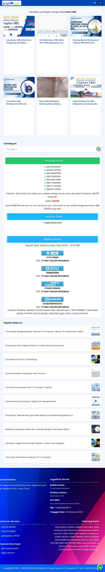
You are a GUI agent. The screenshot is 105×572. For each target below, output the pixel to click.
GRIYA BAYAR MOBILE (36, 568)
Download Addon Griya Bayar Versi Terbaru (25, 373)
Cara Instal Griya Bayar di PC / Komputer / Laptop (28, 387)
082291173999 (52, 189)
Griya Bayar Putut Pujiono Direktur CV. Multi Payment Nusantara (34, 345)
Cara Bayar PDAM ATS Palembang (21, 359)
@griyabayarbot (52, 222)
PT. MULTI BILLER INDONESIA (89, 568)
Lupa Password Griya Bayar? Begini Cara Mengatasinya (30, 401)
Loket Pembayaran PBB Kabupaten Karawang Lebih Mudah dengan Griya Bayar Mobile (85, 102)
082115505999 (52, 183)
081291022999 (52, 167)
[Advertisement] (19, 60)
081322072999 (52, 179)
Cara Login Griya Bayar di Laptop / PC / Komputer (28, 457)
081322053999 (52, 176)
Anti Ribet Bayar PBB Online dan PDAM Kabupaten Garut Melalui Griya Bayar (52, 41)
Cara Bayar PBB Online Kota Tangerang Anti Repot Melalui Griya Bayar (18, 41)
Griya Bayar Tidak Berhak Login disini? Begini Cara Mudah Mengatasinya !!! (39, 415)
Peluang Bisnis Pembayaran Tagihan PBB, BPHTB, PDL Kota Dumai (86, 41)
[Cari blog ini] (50, 149)
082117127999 (52, 186)
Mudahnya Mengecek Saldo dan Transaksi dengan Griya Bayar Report (37, 429)
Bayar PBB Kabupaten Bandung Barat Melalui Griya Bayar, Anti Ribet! (49, 102)
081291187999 (52, 170)
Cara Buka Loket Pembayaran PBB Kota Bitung (16, 102)
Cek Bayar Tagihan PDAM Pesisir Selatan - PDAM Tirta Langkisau (34, 443)
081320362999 (52, 173)
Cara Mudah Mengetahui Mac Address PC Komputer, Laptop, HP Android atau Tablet (44, 331)
